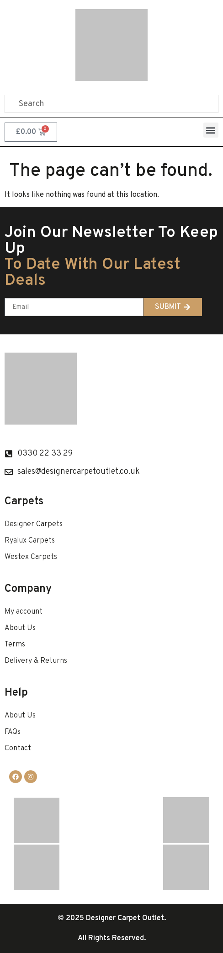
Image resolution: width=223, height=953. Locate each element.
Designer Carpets (34, 524)
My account (23, 611)
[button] (210, 130)
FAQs (13, 732)
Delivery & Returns (36, 661)
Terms (15, 644)
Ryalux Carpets (30, 540)
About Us (20, 628)
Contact (18, 748)
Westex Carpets (31, 557)
